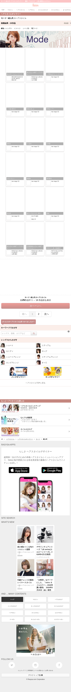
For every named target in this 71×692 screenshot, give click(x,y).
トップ (12, 599)
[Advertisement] (35, 277)
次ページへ (35, 306)
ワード (34, 28)
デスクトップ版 (35, 675)
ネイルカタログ (58, 606)
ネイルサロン (35, 612)
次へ (46, 314)
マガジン (35, 599)
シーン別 (26, 28)
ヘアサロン (12, 612)
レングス (9, 28)
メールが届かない (39, 670)
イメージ (17, 28)
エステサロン (59, 612)
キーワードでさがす (9, 328)
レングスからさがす (9, 340)
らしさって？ (22, 670)
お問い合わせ (49, 670)
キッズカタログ (35, 606)
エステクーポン (58, 619)
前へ (24, 314)
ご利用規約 (30, 670)
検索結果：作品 (36, 23)
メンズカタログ (12, 606)
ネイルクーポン (35, 619)
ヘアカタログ (59, 599)
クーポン (12, 619)
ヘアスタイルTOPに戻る (35, 383)
